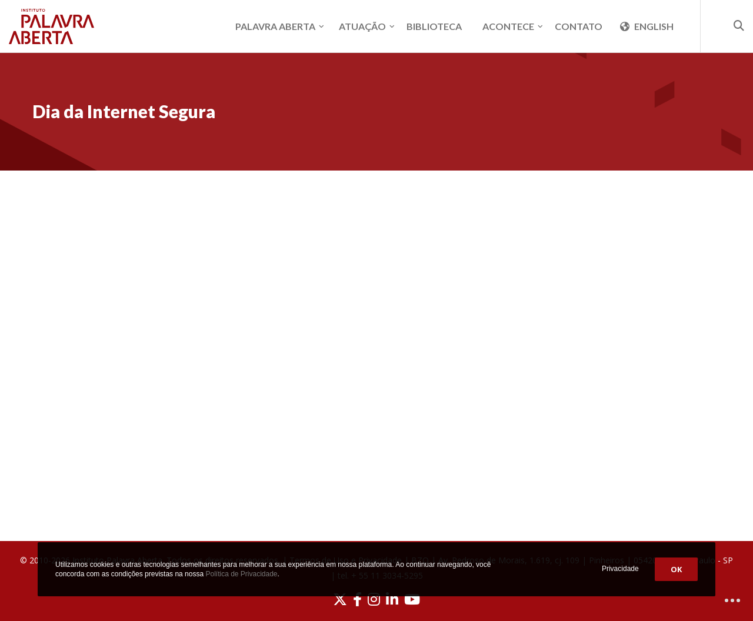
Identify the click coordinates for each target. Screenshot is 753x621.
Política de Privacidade (241, 574)
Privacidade (620, 569)
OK (676, 569)
